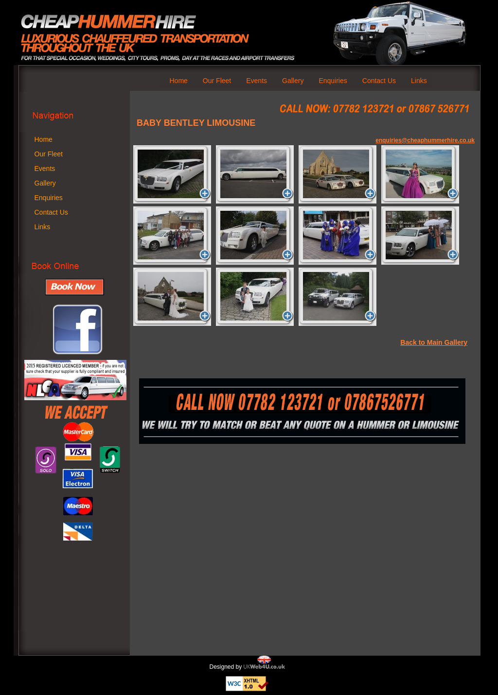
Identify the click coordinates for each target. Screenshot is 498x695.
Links (419, 81)
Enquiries (333, 81)
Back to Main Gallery (433, 342)
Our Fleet (217, 81)
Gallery (292, 81)
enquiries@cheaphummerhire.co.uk (425, 140)
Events (256, 81)
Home (179, 81)
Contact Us (379, 81)
